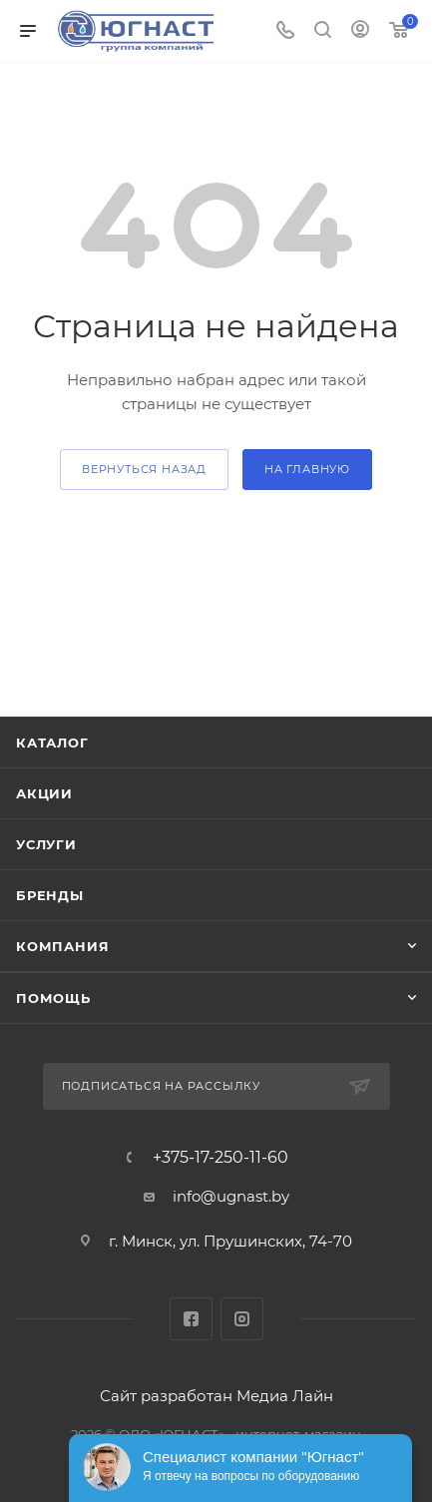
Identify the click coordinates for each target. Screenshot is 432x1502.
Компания (62, 946)
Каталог (52, 743)
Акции (44, 793)
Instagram (241, 1318)
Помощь (53, 998)
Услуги (46, 844)
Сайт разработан (166, 1395)
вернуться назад (144, 469)
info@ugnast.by (231, 1196)
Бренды (50, 895)
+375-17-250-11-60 (220, 1158)
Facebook (191, 1318)
